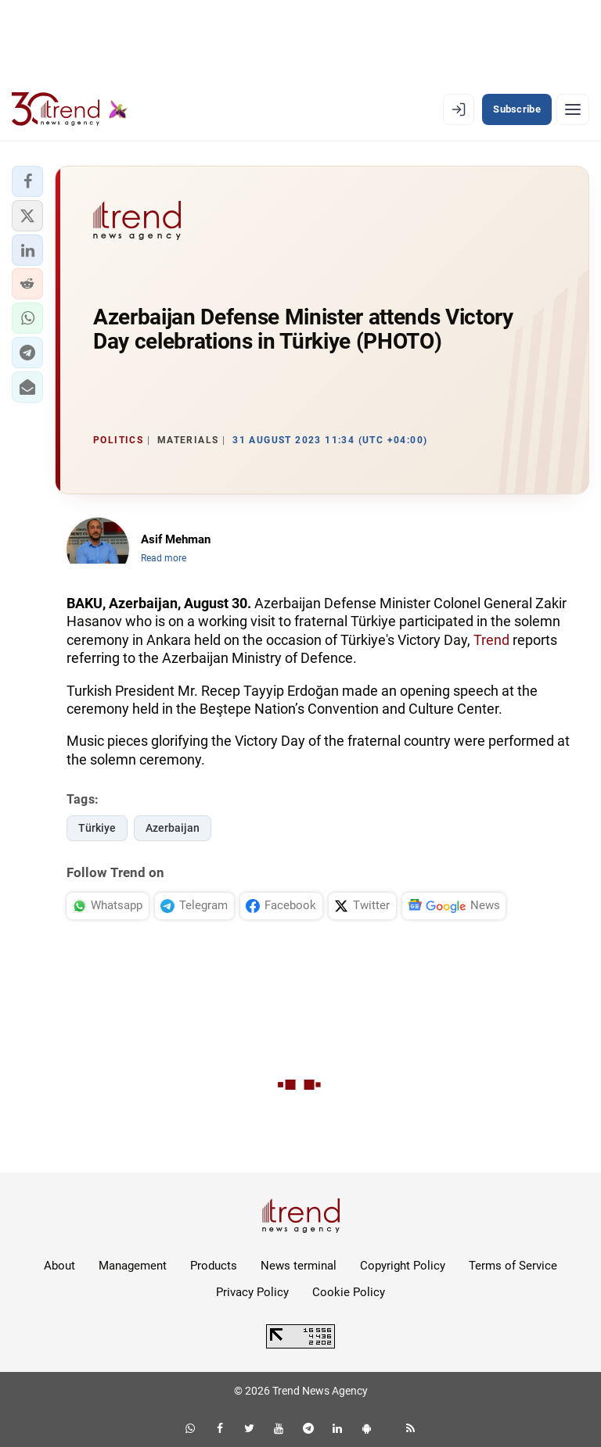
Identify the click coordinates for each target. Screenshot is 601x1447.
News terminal (298, 1266)
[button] (27, 181)
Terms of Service (513, 1266)
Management (133, 1266)
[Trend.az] (70, 109)
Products (213, 1266)
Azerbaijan (173, 828)
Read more (163, 558)
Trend (491, 640)
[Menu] (572, 109)
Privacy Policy (252, 1292)
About (59, 1266)
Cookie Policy (348, 1292)
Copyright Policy (402, 1266)
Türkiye (97, 828)
